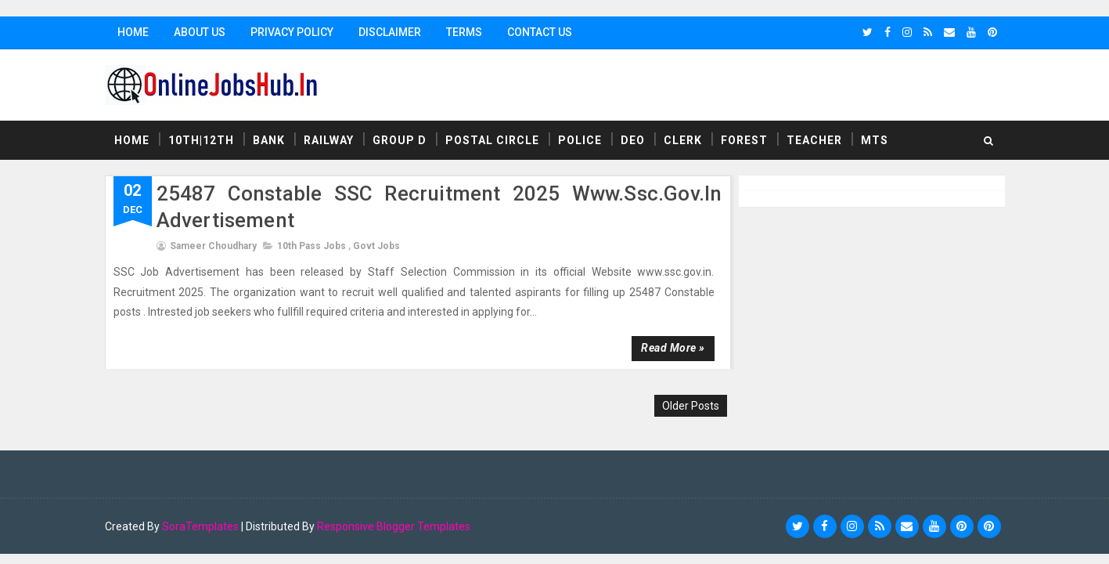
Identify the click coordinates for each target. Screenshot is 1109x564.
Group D (400, 140)
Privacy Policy (291, 32)
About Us (199, 32)
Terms (464, 32)
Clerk (683, 140)
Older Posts (690, 406)
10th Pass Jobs (311, 245)
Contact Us (539, 32)
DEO (633, 140)
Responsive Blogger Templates (393, 526)
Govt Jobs (376, 245)
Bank (269, 140)
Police (580, 140)
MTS (874, 140)
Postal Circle (492, 140)
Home (133, 32)
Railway (329, 140)
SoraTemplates (200, 526)
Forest (744, 140)
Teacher (814, 140)
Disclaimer (389, 32)
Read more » (673, 348)
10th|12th (201, 140)
